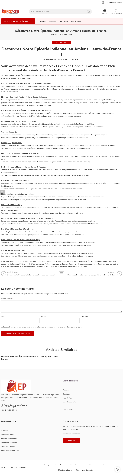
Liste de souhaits (69, 402)
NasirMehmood (52, 59)
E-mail (44, 316)
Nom (3, 316)
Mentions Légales (8, 446)
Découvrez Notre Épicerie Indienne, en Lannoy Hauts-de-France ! (29, 357)
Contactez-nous (7, 434)
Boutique (52, 21)
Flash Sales (63, 21)
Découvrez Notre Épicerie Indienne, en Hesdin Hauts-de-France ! (91, 357)
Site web (84, 316)
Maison (54, 34)
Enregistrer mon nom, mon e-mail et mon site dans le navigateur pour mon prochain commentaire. (42, 327)
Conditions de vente (9, 442)
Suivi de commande (9, 438)
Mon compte (68, 410)
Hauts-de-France (65, 34)
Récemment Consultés (10, 450)
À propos (5, 430)
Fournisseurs (76, 21)
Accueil (42, 21)
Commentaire (7, 299)
